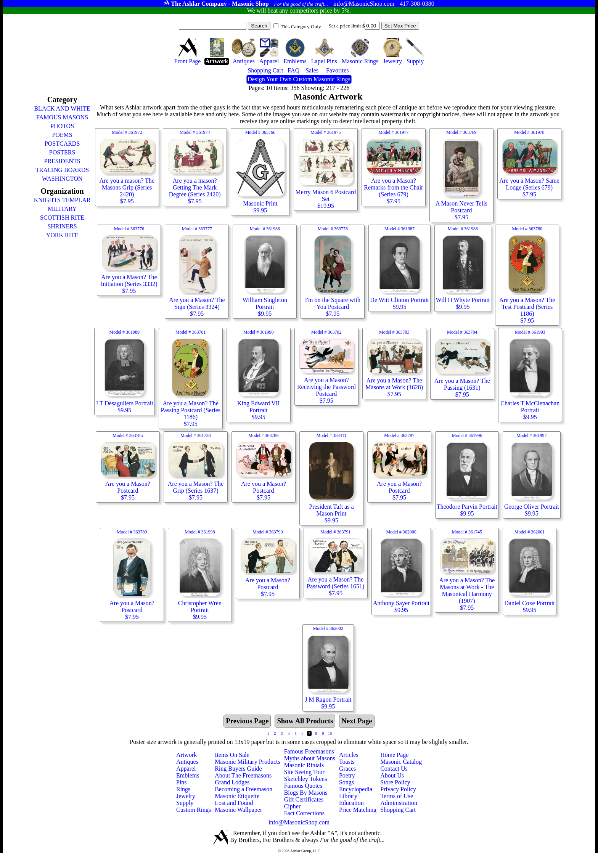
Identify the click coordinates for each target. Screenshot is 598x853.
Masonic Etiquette (237, 796)
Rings (183, 789)
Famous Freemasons (309, 751)
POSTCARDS (62, 143)
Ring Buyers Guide (238, 768)
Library (348, 796)
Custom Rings (193, 809)
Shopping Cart (398, 809)
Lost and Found (234, 803)
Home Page (394, 755)
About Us (392, 775)
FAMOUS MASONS (62, 117)
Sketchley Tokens (305, 779)
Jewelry (185, 796)
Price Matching (357, 809)
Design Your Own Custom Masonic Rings (299, 79)
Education (351, 803)
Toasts (347, 761)
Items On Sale (232, 755)
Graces (347, 768)
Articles (348, 755)
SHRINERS (62, 226)
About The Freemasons (243, 775)
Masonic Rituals (304, 765)
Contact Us (394, 768)
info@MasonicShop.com (299, 822)
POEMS (62, 135)
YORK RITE (62, 235)
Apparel (186, 768)
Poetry (347, 775)
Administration (398, 803)
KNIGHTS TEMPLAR (62, 200)
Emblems (187, 775)
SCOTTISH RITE (62, 217)
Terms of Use (396, 796)
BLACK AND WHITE (62, 108)
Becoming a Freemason (243, 789)
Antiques (187, 761)
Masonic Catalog (401, 761)
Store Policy (395, 782)
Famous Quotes (303, 785)
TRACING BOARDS (62, 170)
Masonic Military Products (247, 761)
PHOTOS (62, 126)
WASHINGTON (62, 178)
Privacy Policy (398, 789)
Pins (181, 782)
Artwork (186, 755)
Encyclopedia (355, 789)
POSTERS (62, 152)
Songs (346, 782)
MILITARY (62, 209)
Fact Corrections (304, 813)
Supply (184, 803)
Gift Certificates (304, 799)
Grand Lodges (232, 782)
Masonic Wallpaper (238, 809)
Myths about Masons (309, 758)
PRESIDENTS (62, 161)
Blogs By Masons (306, 792)
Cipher (292, 806)
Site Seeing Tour (304, 772)
